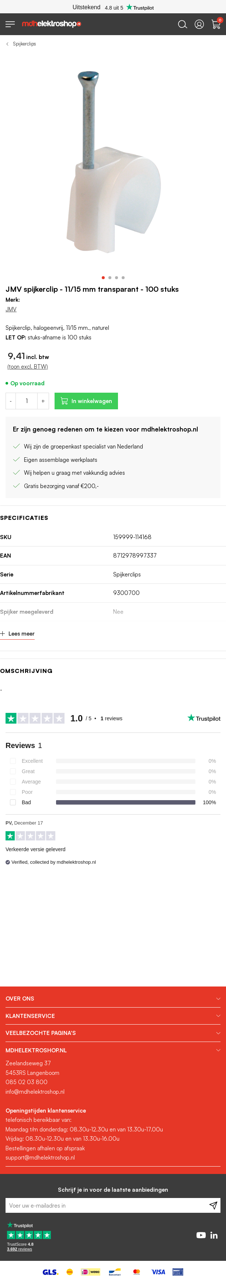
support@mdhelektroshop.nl (40, 1157)
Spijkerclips (24, 44)
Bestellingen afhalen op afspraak (45, 1148)
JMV (11, 309)
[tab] (113, 999)
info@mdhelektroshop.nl (35, 1091)
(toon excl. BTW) (27, 366)
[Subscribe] (213, 1205)
